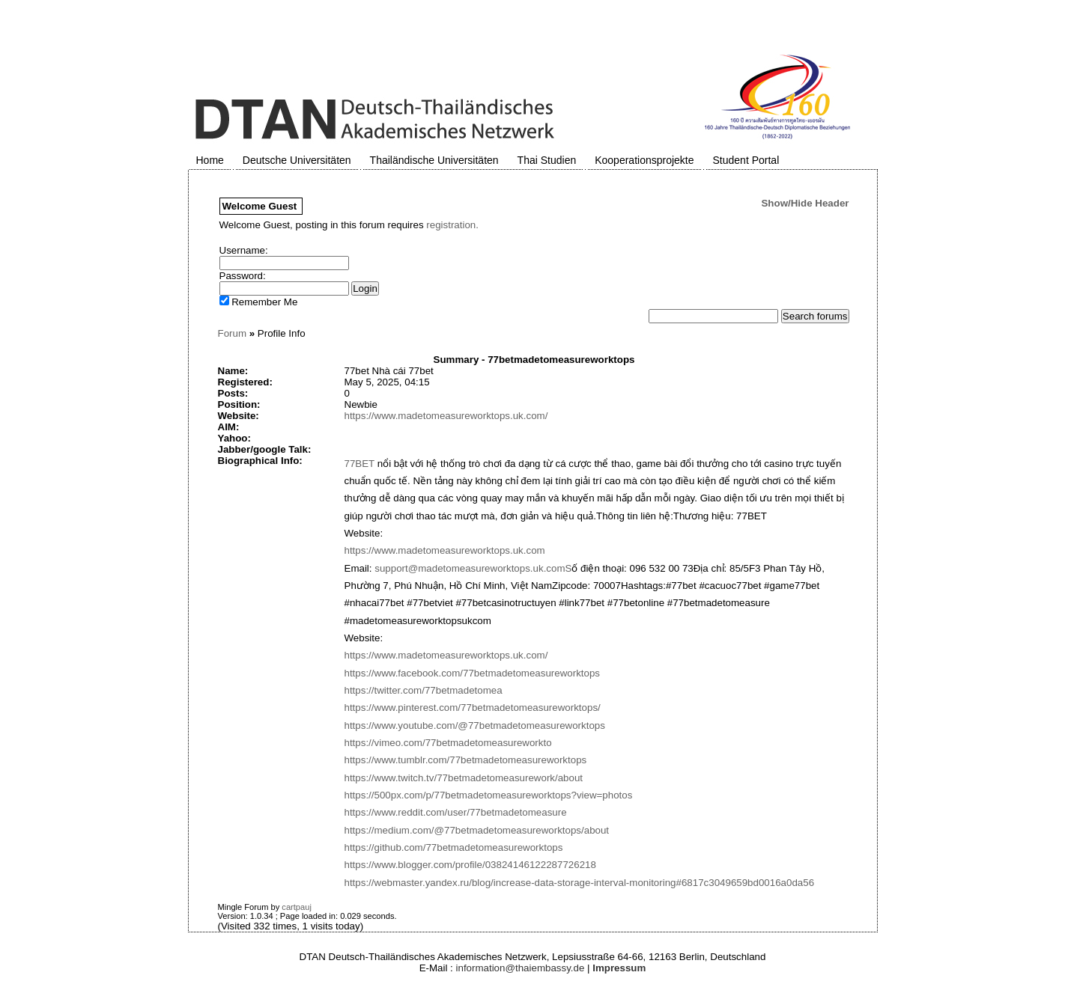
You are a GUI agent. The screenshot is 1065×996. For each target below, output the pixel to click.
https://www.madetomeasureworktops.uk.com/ (446, 415)
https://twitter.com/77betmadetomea (424, 690)
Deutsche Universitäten (297, 160)
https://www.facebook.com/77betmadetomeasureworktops (473, 673)
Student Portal (746, 160)
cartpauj (297, 906)
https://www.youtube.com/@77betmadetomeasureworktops (475, 725)
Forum (232, 333)
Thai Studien (547, 160)
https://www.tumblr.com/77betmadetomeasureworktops (466, 760)
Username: (243, 250)
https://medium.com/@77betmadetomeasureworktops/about (477, 830)
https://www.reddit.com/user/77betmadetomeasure (456, 812)
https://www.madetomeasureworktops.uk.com (445, 550)
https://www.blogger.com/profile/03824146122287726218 (470, 864)
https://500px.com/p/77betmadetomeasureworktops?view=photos (489, 795)
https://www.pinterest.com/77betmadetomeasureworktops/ (473, 707)
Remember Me (258, 302)
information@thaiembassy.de (520, 968)
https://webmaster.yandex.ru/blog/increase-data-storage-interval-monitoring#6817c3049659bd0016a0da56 (580, 882)
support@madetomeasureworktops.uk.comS (472, 568)
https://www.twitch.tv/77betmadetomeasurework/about (464, 777)
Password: (242, 275)
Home (210, 160)
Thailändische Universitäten (434, 160)
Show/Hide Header (805, 203)
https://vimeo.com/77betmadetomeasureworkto (448, 742)
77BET (360, 463)
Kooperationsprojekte (644, 160)
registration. (452, 224)
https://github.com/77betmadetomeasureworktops (454, 847)
